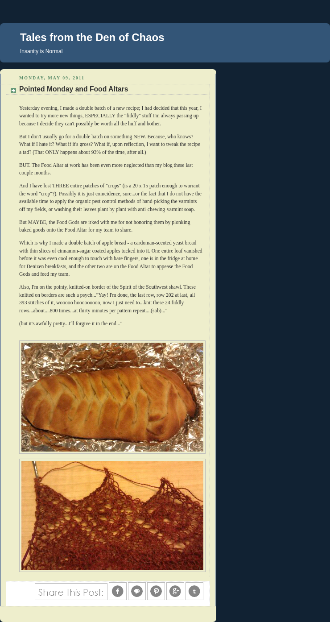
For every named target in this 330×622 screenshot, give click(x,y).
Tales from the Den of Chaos (92, 37)
